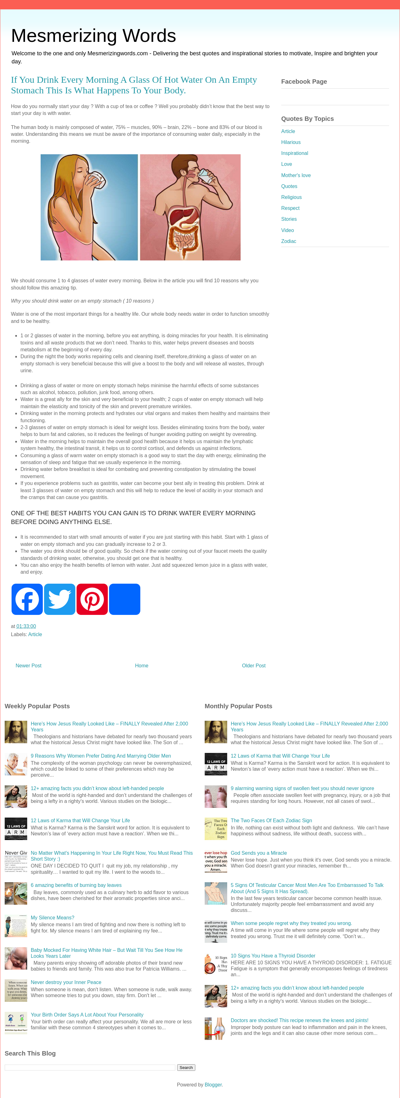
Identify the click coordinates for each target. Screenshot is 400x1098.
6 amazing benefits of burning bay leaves (76, 885)
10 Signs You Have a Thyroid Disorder (273, 955)
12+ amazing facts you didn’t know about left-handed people (97, 788)
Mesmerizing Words (93, 35)
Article (35, 634)
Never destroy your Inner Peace (66, 982)
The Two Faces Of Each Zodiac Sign (271, 820)
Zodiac (288, 241)
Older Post (254, 665)
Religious (291, 197)
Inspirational (294, 153)
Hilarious (291, 142)
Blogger (213, 1084)
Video (287, 230)
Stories (289, 219)
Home (141, 665)
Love (286, 164)
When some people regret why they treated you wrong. (291, 923)
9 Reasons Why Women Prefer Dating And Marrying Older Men (101, 756)
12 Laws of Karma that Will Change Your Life (80, 820)
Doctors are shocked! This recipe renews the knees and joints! (299, 1020)
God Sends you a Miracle (259, 853)
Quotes (289, 186)
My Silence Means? (52, 917)
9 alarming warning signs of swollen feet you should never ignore (302, 788)
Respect (290, 208)
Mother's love (296, 175)
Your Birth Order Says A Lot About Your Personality (87, 1014)
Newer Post (29, 665)
